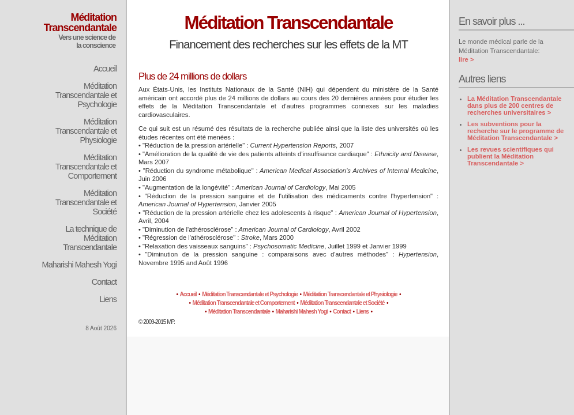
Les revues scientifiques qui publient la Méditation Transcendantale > (510, 156)
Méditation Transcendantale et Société (86, 202)
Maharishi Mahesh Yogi (79, 264)
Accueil (105, 68)
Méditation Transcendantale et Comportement (86, 166)
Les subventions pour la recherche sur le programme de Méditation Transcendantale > (515, 130)
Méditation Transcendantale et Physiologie (86, 131)
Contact (104, 281)
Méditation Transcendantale (239, 311)
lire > (466, 59)
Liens (108, 299)
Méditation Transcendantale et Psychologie (86, 95)
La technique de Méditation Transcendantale (90, 238)
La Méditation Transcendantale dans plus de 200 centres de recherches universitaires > (514, 105)
